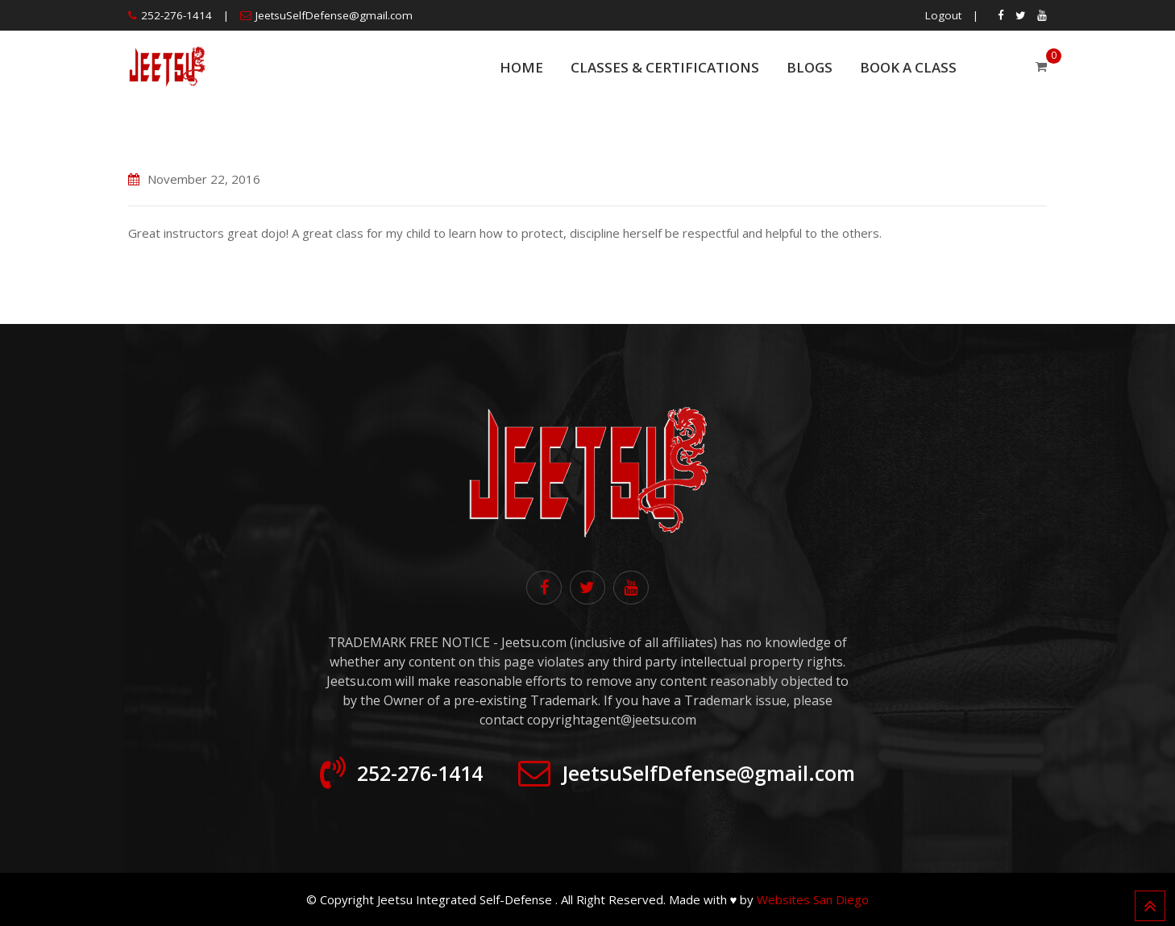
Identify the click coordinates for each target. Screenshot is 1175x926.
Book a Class (908, 67)
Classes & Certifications (665, 67)
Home (521, 67)
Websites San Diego (813, 899)
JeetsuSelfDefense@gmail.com (334, 15)
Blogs (809, 67)
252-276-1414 (176, 15)
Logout (943, 15)
